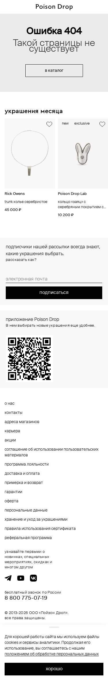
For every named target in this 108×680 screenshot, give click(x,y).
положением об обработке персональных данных (52, 654)
